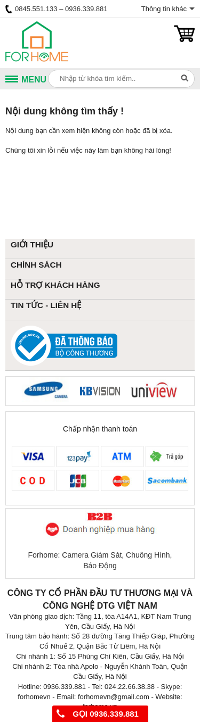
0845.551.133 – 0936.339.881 (56, 9)
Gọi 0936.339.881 (98, 713)
